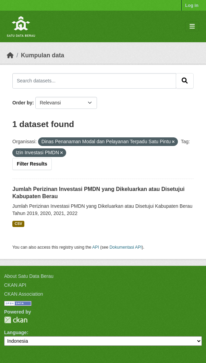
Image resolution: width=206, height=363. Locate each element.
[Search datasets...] (94, 80)
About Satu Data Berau (28, 276)
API (95, 247)
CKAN (15, 320)
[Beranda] (10, 55)
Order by (22, 102)
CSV (18, 224)
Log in (191, 5)
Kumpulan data (42, 55)
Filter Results (32, 164)
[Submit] (185, 80)
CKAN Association (23, 294)
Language (15, 332)
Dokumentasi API (126, 247)
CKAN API (15, 285)
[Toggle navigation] (192, 27)
